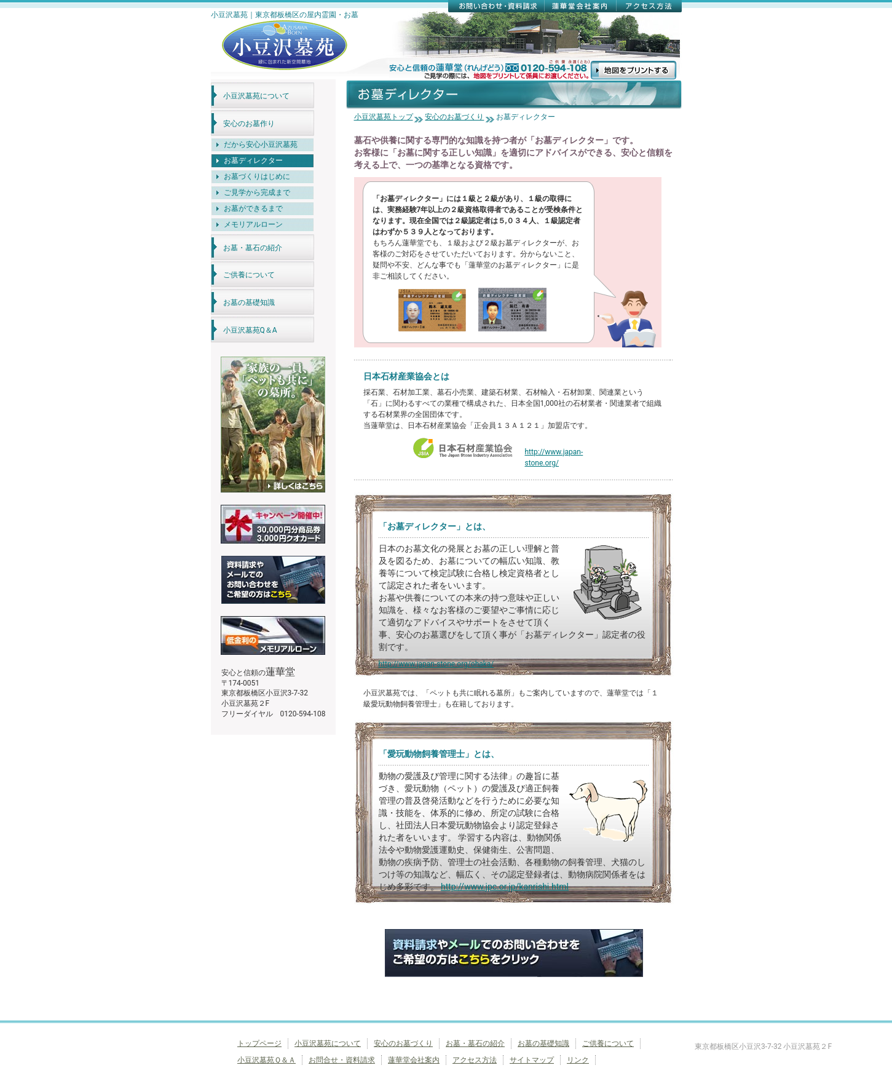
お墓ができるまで (253, 208)
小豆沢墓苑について (256, 96)
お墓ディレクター (253, 160)
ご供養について (249, 275)
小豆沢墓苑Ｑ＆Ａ (266, 1060)
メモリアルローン (253, 224)
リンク (578, 1060)
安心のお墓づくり (454, 117)
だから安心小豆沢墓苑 (261, 144)
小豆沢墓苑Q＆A (250, 330)
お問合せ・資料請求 (342, 1060)
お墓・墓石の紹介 (252, 247)
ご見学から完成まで (257, 192)
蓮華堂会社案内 (414, 1060)
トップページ (259, 1043)
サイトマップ (532, 1060)
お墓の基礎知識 (249, 302)
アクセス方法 (474, 1060)
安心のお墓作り (249, 123)
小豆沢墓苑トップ (383, 117)
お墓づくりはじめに (257, 176)
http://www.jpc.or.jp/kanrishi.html (505, 887)
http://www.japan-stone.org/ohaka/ (436, 664)
